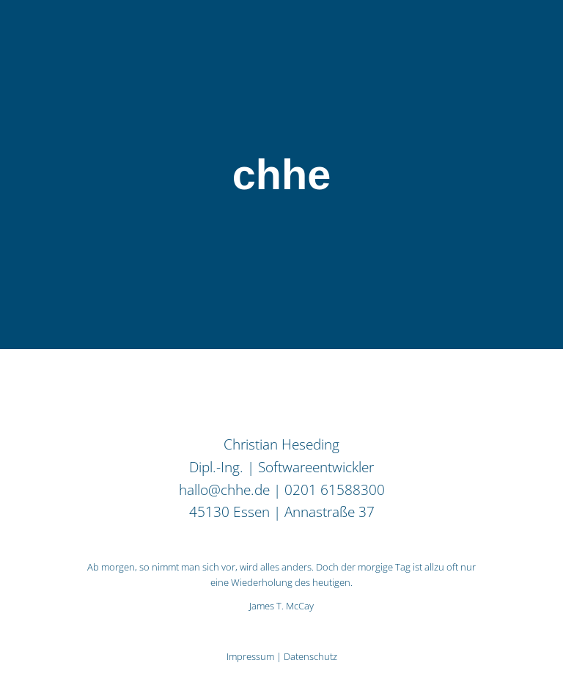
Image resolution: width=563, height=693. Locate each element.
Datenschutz (310, 656)
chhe (281, 174)
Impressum (250, 656)
